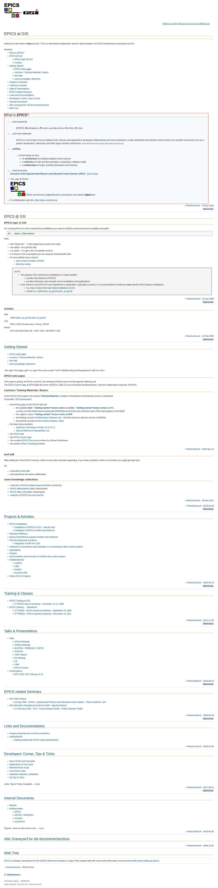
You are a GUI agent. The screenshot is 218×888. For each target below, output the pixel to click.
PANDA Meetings (22, 645)
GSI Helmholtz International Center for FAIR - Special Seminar (38, 705)
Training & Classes (18, 85)
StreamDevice (15, 736)
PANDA (18, 569)
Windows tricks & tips (19, 767)
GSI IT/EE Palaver (17, 699)
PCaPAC (19, 818)
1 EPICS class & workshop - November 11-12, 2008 (39, 604)
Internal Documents (18, 102)
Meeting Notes (16, 808)
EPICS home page (18, 396)
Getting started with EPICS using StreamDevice (37, 740)
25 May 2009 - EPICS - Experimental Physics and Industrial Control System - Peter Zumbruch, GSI (60, 702)
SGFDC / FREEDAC (24, 815)
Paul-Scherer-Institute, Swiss (50, 421)
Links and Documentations (21, 95)
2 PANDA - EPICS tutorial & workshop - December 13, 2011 (43, 614)
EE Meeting (20, 658)
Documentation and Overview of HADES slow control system (37, 556)
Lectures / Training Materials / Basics (32, 72)
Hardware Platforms (18, 534)
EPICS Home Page (17, 385)
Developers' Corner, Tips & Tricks (24, 98)
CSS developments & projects (23, 540)
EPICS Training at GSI (19, 601)
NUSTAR (19, 651)
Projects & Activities (188, 24)
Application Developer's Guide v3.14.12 (35, 427)
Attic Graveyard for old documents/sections (29, 105)
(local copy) (92, 174)
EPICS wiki (19, 434)
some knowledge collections (27, 79)
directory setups (23, 264)
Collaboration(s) (16, 560)
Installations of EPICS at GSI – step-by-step (35, 527)
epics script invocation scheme (30, 261)
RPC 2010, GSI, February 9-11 (29, 674)
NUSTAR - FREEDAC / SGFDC (29, 648)
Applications (15, 550)
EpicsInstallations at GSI (63, 288)
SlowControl (52, 861)
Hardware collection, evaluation (23, 774)
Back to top (208, 209)
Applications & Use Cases (21, 764)
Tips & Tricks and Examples (22, 761)
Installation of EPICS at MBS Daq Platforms (35, 530)
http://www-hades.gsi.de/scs (146, 861)
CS (16, 661)
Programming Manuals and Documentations (29, 733)
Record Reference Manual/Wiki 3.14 (32, 430)
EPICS (18, 812)
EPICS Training (28, 444)
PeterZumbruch (193, 205)
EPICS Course (21, 668)
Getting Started (16, 66)
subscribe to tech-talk (20, 471)
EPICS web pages (23, 69)
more (37, 784)
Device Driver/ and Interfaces (33, 537)
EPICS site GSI (170, 24)
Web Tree (13, 108)
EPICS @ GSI (15, 56)
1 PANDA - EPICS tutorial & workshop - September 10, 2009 (43, 610)
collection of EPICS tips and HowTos (27, 495)
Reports (13, 805)
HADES (18, 563)
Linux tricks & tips (17, 771)
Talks (11, 638)
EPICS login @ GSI (24, 59)
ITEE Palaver (21, 654)
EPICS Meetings (22, 641)
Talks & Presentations (19, 88)
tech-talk (18, 75)
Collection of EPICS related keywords (27, 485)
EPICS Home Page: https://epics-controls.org (106, 143)
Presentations (15, 671)
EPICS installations (18, 524)
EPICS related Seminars (20, 92)
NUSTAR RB (21, 573)
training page (20, 404)
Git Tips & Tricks (16, 777)
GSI (132, 43)
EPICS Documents (31, 440)
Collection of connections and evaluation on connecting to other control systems (46, 547)
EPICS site (205, 24)
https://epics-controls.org (46, 200)
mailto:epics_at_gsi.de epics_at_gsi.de (55, 291)
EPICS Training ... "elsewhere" (23, 607)
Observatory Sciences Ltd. (49, 417)
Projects (13, 553)
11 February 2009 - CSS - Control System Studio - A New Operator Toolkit (49, 708)
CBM (17, 566)
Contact (18, 62)
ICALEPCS (20, 821)
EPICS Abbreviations (19, 488)
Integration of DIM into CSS (27, 543)
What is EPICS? (16, 53)
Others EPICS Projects (19, 576)
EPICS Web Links (18, 492)
